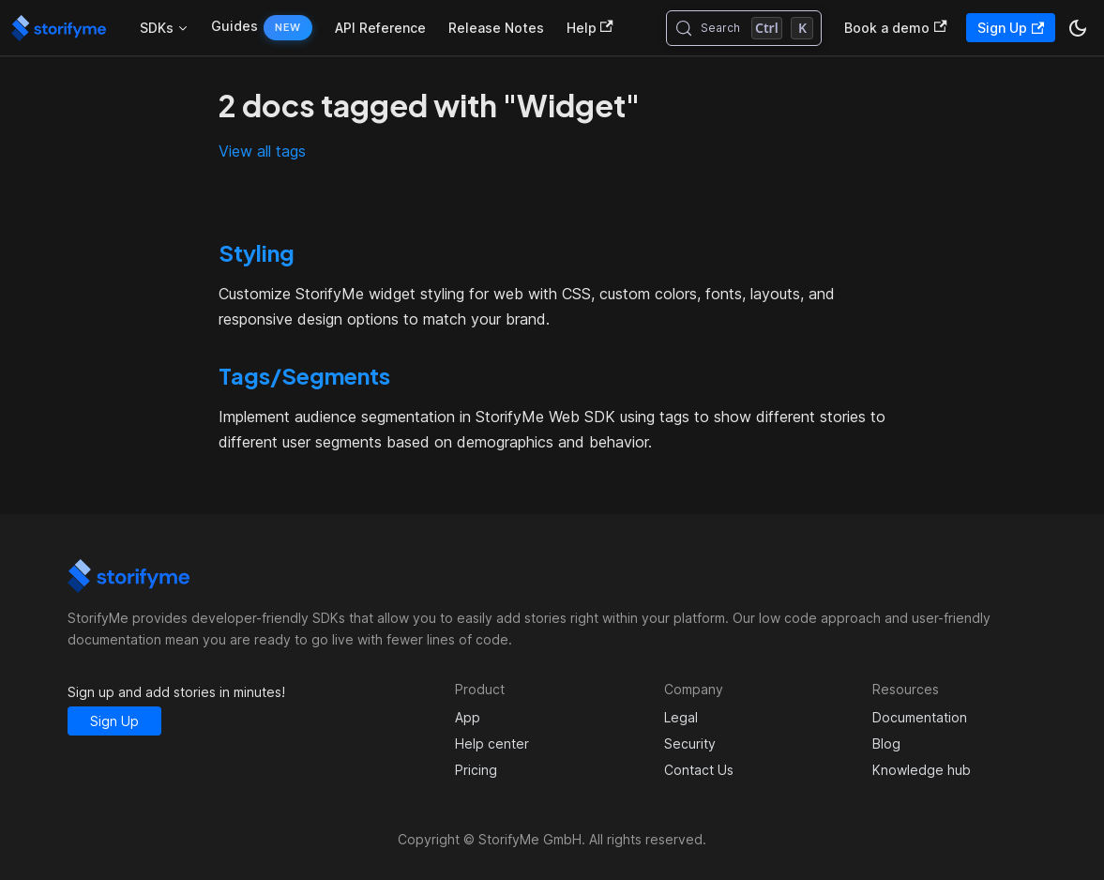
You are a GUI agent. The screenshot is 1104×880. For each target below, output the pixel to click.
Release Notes (496, 28)
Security (690, 743)
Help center (492, 743)
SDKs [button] (157, 28)
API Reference (380, 28)
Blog (886, 743)
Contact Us (698, 770)
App (467, 717)
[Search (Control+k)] (744, 28)
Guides (234, 26)
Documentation (919, 717)
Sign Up (1010, 28)
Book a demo (895, 28)
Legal (681, 717)
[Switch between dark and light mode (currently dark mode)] (1078, 28)
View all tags (262, 151)
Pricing (476, 770)
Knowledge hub (921, 770)
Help (590, 28)
